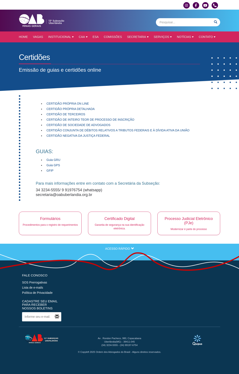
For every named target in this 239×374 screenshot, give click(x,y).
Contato (207, 37)
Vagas (38, 37)
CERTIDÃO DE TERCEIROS (65, 114)
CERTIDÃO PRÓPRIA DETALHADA (70, 109)
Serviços (163, 37)
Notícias (185, 37)
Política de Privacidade (37, 292)
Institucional (61, 37)
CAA (83, 37)
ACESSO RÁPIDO (119, 248)
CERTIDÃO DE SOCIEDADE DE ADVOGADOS (78, 125)
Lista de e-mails (32, 287)
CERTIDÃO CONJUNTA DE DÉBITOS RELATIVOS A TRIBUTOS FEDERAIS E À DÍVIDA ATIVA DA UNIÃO (118, 130)
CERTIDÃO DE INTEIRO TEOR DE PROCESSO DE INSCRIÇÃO (90, 119)
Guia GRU (53, 160)
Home (23, 37)
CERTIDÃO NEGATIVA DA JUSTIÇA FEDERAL (78, 135)
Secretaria (137, 37)
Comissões (113, 37)
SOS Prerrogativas (34, 282)
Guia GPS (53, 165)
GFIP (50, 170)
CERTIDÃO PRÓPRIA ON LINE (67, 103)
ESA (96, 37)
